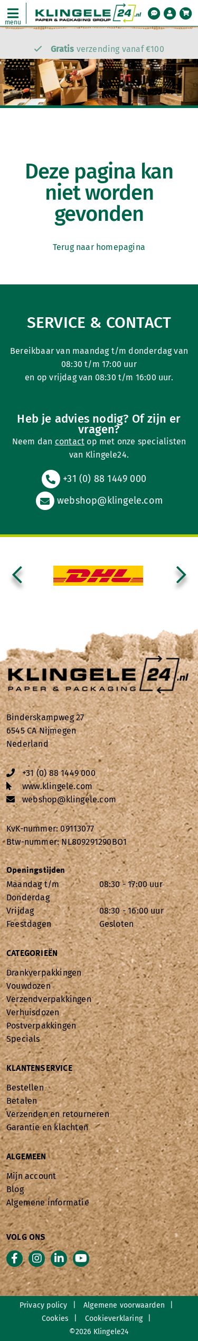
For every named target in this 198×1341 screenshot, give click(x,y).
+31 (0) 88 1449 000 (93, 479)
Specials (23, 1039)
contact (69, 441)
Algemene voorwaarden (124, 1305)
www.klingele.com (57, 786)
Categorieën (32, 954)
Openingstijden (35, 870)
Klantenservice (39, 1069)
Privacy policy (44, 1305)
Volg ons (26, 1237)
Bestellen (25, 1088)
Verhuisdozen (32, 1012)
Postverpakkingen (41, 1026)
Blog (15, 1189)
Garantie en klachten (47, 1127)
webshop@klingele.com (99, 500)
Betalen (21, 1101)
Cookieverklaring (114, 1318)
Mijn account (31, 1176)
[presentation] (16, 575)
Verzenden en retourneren (57, 1114)
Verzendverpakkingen (48, 999)
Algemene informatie (47, 1202)
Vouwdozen (28, 986)
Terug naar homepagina (99, 247)
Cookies (55, 1318)
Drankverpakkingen (43, 973)
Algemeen (26, 1157)
